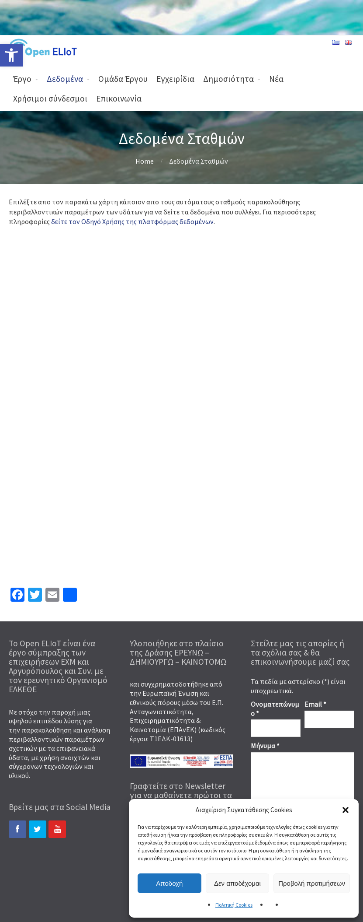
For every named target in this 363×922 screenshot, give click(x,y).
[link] (11, 55)
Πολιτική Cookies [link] (233, 904)
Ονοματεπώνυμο (275, 709)
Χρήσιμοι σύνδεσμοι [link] (50, 98)
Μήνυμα (265, 745)
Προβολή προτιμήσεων (311, 883)
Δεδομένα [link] (65, 79)
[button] (345, 810)
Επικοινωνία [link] (119, 98)
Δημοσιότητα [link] (228, 79)
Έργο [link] (22, 79)
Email (315, 704)
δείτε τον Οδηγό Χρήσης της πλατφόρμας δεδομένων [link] (132, 221)
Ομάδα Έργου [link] (123, 79)
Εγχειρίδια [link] (175, 79)
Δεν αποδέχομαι (237, 883)
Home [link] (144, 161)
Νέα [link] (276, 79)
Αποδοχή (169, 883)
